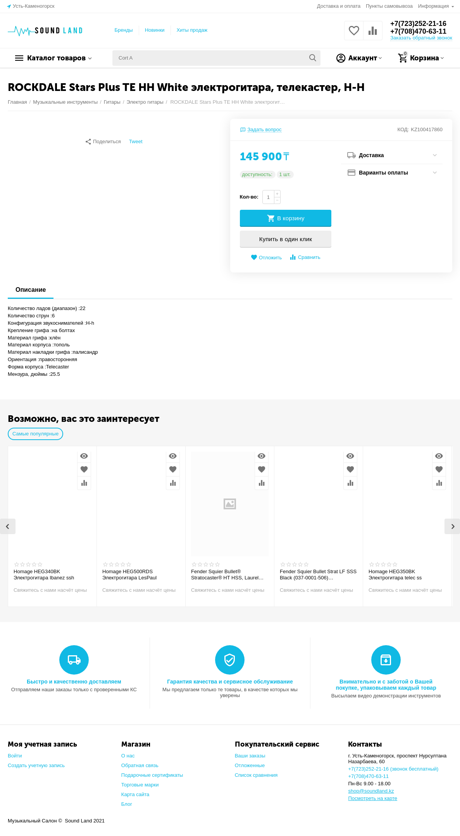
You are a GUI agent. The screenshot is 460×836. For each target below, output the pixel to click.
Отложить (266, 257)
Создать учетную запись (36, 765)
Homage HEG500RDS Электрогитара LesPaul (129, 575)
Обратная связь (140, 765)
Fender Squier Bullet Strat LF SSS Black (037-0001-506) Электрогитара (318, 575)
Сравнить (304, 257)
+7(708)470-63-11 (418, 31)
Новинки (155, 30)
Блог (126, 804)
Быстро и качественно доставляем (74, 681)
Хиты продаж (192, 30)
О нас (128, 756)
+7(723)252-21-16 (418, 23)
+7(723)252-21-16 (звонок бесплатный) (393, 769)
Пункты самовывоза (389, 6)
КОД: (403, 129)
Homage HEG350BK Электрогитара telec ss (395, 575)
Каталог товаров (56, 58)
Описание (31, 289)
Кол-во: (249, 197)
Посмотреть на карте (372, 798)
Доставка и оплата (338, 6)
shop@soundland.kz (371, 791)
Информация (434, 6)
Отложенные (250, 765)
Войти (15, 756)
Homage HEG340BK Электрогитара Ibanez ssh (44, 575)
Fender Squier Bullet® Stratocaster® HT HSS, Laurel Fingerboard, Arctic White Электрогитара (224, 575)
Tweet (136, 141)
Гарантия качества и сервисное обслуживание (230, 681)
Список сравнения (256, 775)
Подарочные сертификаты (152, 775)
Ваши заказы (250, 756)
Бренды (124, 30)
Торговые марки (140, 785)
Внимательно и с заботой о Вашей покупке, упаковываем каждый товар (386, 684)
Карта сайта (135, 794)
